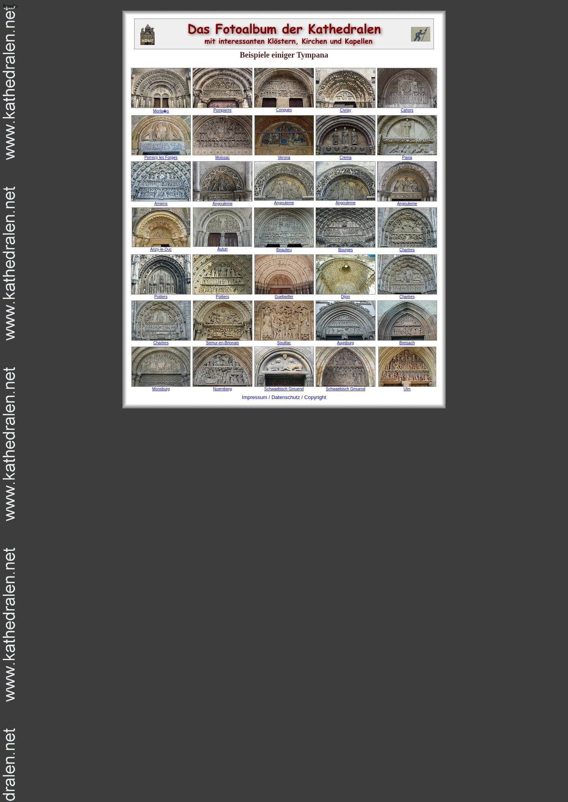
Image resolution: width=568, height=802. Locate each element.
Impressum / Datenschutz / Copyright (284, 397)
